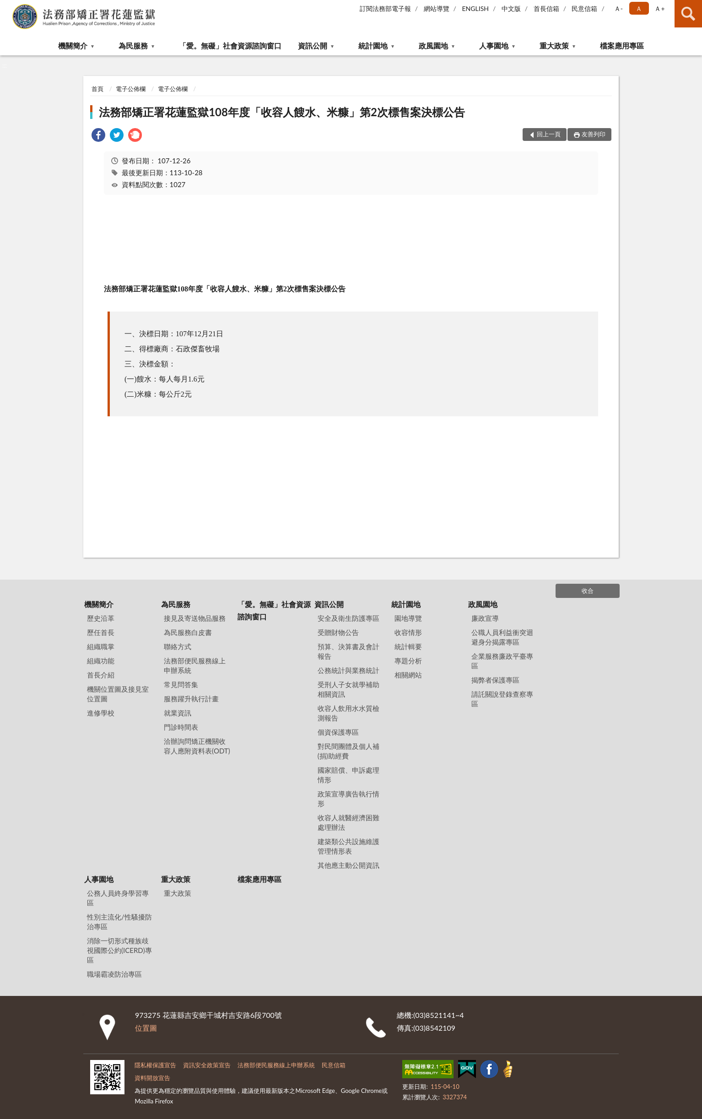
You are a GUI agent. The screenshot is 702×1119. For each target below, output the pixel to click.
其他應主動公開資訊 (348, 865)
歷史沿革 (100, 618)
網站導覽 (436, 8)
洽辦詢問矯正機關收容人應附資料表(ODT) (197, 746)
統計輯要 (408, 646)
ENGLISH (475, 8)
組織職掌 (100, 646)
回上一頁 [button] (549, 134)
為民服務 (133, 45)
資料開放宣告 (152, 1077)
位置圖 (146, 1027)
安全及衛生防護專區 (348, 618)
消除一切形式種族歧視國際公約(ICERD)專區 (119, 950)
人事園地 (493, 45)
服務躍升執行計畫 (191, 698)
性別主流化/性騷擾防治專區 (119, 922)
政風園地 (433, 45)
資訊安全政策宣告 (207, 1065)
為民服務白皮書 (188, 632)
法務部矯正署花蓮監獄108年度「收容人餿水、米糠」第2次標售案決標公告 (282, 111)
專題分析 (408, 660)
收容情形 (408, 632)
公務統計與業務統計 (348, 670)
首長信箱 (546, 8)
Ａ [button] (639, 8)
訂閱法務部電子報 (385, 8)
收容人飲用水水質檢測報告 (348, 713)
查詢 (688, 13)
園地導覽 (408, 618)
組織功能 (100, 660)
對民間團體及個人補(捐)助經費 (348, 751)
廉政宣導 (485, 618)
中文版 (511, 8)
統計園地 (373, 45)
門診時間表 (181, 727)
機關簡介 (72, 45)
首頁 (97, 88)
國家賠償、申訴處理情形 (348, 775)
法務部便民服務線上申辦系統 (195, 665)
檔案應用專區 (622, 45)
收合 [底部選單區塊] (588, 590)
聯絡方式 (177, 646)
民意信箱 (584, 8)
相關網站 (408, 675)
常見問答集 (181, 684)
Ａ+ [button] (659, 8)
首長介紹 (100, 675)
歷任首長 (100, 632)
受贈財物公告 (338, 632)
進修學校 (100, 713)
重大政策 (554, 45)
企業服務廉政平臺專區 (502, 661)
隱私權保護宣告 (155, 1065)
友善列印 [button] (593, 134)
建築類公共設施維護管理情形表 (348, 846)
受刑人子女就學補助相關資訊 (348, 689)
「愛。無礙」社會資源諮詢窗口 (230, 45)
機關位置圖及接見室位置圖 (118, 694)
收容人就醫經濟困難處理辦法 (348, 822)
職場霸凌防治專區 (114, 974)
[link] (98, 136)
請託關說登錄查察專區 (502, 699)
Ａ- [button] (618, 8)
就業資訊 (177, 713)
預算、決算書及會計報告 (348, 651)
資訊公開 (312, 45)
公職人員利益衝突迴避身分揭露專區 (502, 637)
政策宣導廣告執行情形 (348, 798)
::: (7, 7)
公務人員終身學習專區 (118, 898)
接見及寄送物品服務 (195, 618)
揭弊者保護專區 (495, 680)
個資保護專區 (338, 732)
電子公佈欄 (131, 88)
